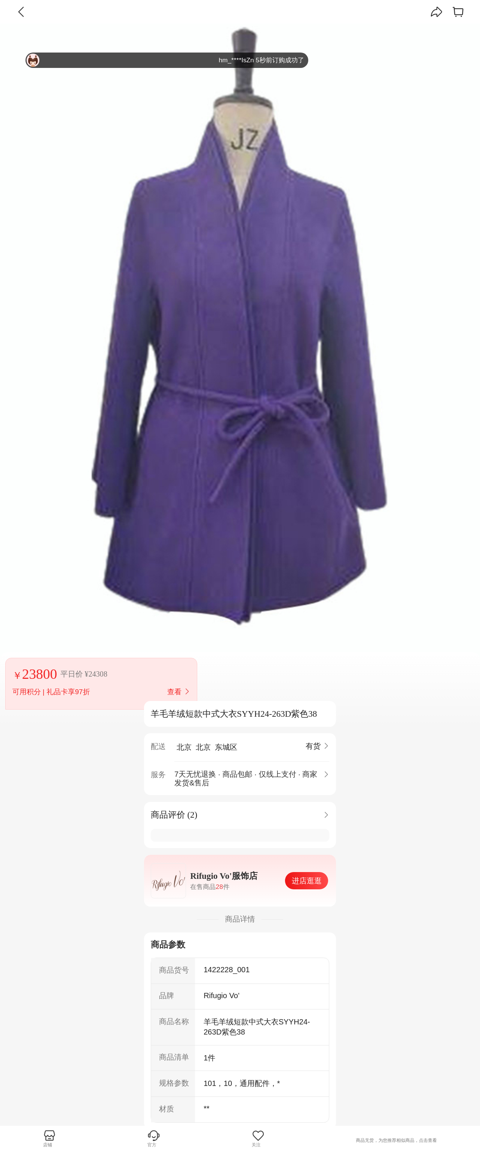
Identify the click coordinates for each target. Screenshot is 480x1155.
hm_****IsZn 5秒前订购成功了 (165, 60)
